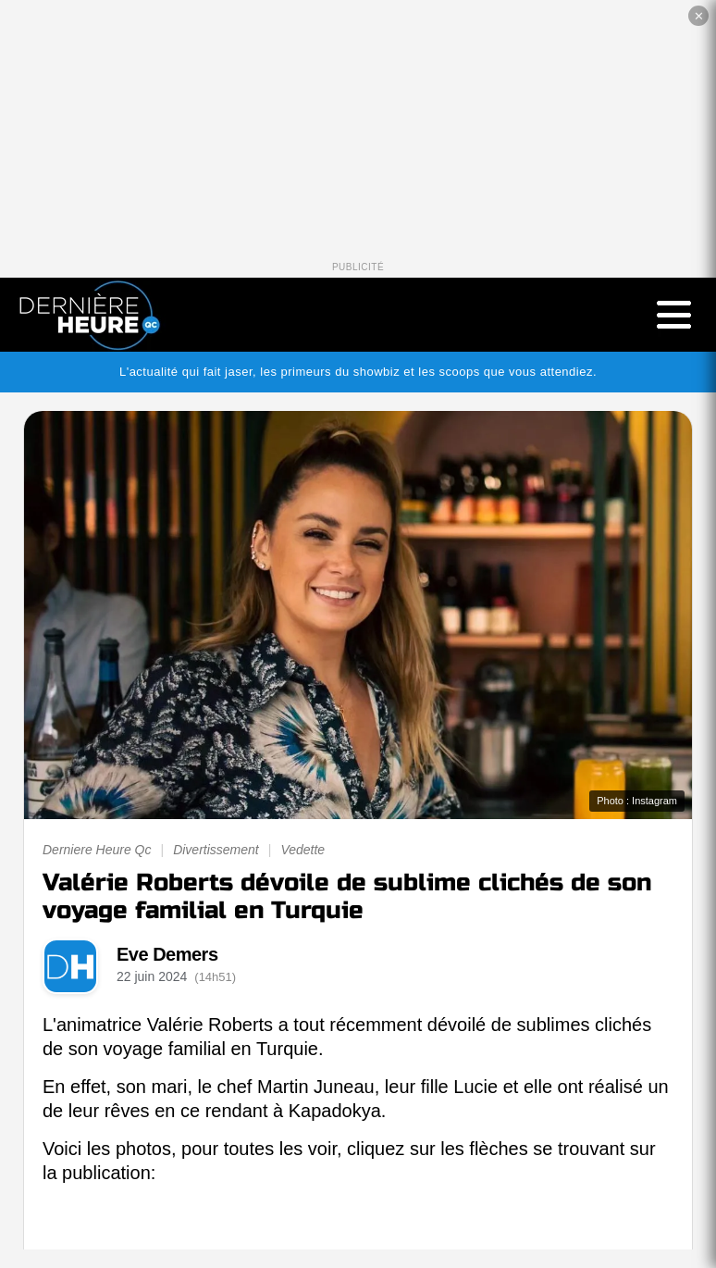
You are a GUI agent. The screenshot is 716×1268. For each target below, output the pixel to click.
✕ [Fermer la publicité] (699, 16)
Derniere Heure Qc (97, 849)
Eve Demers (167, 954)
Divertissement (216, 849)
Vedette (302, 849)
